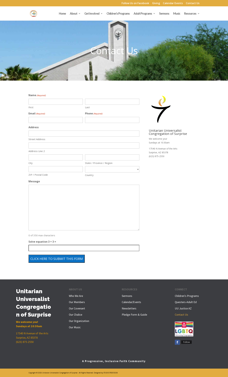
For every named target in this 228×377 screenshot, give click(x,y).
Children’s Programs (118, 13)
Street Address (36, 139)
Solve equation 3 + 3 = (42, 241)
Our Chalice (75, 314)
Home (62, 13)
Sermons (164, 13)
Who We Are (76, 296)
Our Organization (79, 321)
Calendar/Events (131, 302)
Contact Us (193, 3)
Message (34, 181)
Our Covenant (77, 308)
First (30, 107)
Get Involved (91, 13)
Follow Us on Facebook (135, 3)
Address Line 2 (36, 151)
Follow (186, 342)
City (30, 163)
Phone (94, 114)
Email (36, 114)
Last (87, 107)
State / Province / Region (98, 163)
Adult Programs (143, 13)
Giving (156, 3)
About (73, 13)
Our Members (77, 302)
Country (89, 175)
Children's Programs (187, 296)
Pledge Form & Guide (134, 314)
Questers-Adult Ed (186, 302)
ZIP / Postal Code (38, 174)
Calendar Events (173, 3)
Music (176, 13)
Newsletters (129, 308)
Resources (190, 13)
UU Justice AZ (183, 308)
